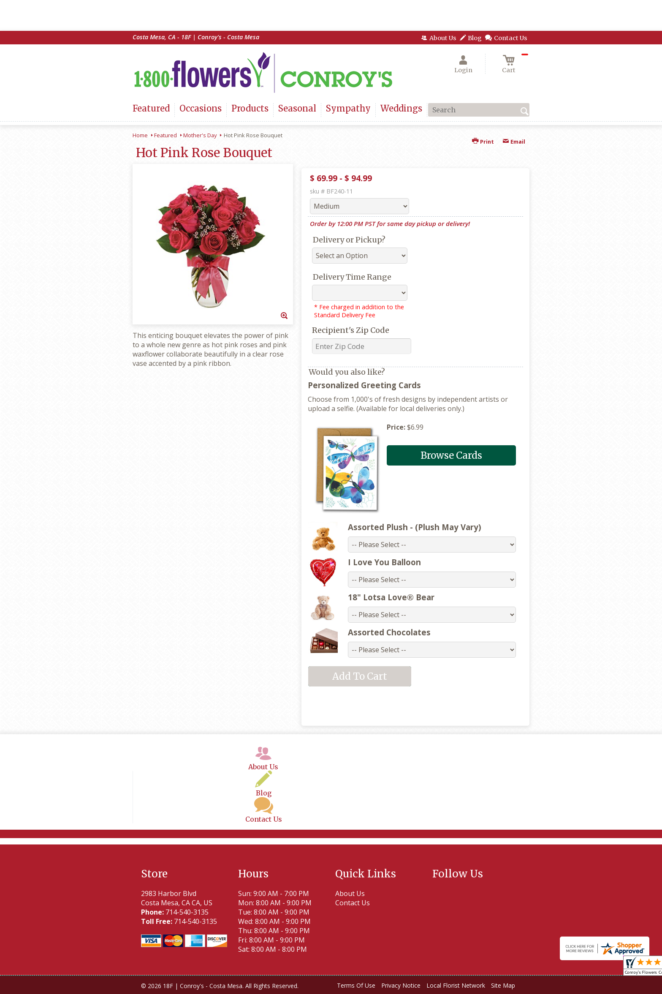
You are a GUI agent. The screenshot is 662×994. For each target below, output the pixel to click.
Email (513, 141)
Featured (165, 135)
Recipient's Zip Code (350, 330)
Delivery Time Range (352, 277)
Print (483, 141)
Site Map (503, 985)
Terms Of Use (356, 985)
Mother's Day (200, 135)
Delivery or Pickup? (349, 240)
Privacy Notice (401, 985)
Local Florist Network (455, 985)
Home (140, 135)
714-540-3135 (187, 912)
